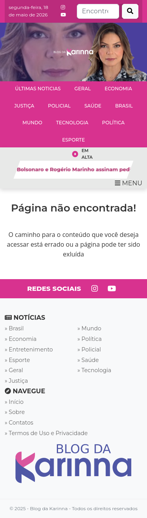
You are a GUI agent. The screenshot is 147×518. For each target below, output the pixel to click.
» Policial (89, 349)
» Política (90, 338)
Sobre (17, 412)
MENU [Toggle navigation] (128, 183)
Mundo (32, 122)
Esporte (73, 140)
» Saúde (88, 360)
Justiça (24, 106)
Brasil (124, 106)
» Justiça (16, 380)
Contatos (21, 422)
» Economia (20, 338)
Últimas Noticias (37, 88)
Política (113, 122)
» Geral (14, 370)
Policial (59, 106)
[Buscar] (130, 11)
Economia (118, 88)
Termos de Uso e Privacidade (48, 433)
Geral (82, 88)
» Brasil (14, 328)
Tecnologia (72, 122)
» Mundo (90, 328)
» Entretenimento (29, 349)
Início (16, 401)
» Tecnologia (94, 370)
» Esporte (17, 360)
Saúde (93, 106)
